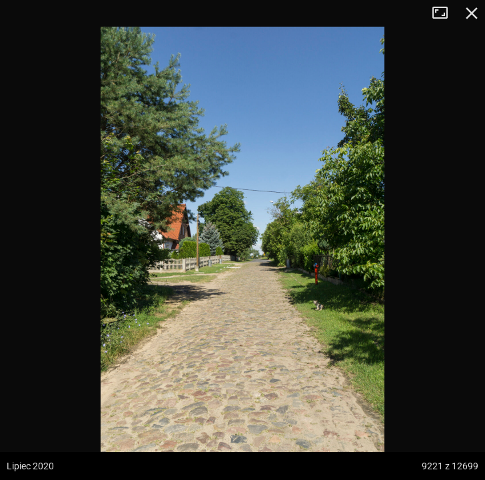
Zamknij (471, 13)
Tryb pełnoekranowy (445, 13)
